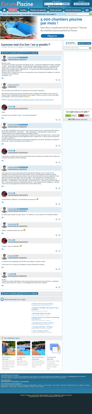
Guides (23, 10)
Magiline (81, 385)
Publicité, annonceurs (66, 395)
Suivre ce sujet (84, 43)
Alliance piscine (4, 385)
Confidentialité (56, 395)
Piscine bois (25, 385)
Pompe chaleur (33, 385)
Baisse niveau (18, 385)
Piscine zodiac (20, 386)
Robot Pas (27, 386)
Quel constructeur (5, 381)
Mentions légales (44, 395)
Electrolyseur (64, 385)
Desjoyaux (40, 385)
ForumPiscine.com (73, 376)
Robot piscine (4, 386)
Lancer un (11, 53)
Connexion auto (54, 6)
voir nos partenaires (24, 381)
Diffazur (58, 385)
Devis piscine (55, 10)
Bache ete (11, 385)
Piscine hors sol (72, 385)
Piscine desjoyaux (48, 385)
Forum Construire (73, 10)
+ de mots (41, 386)
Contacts (22, 395)
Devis (54, 385)
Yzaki (37, 386)
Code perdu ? (62, 6)
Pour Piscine (87, 385)
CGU (50, 395)
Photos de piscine (38, 10)
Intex (78, 385)
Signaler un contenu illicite (32, 395)
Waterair (33, 386)
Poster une (29, 53)
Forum (13, 10)
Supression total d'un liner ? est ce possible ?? (25, 44)
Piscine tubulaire (13, 386)
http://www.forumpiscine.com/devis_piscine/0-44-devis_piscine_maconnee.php (30, 99)
